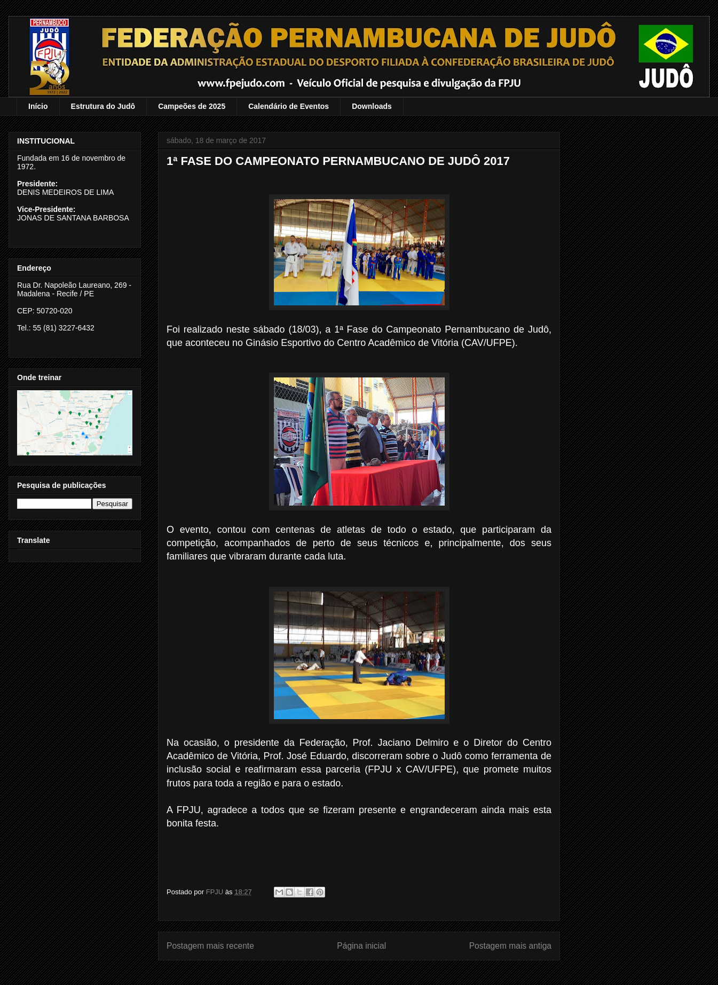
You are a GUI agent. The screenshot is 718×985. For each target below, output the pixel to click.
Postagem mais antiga (510, 945)
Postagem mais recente (210, 945)
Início (38, 106)
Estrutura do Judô (103, 106)
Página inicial (361, 945)
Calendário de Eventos (288, 106)
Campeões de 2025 (191, 106)
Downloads (372, 106)
